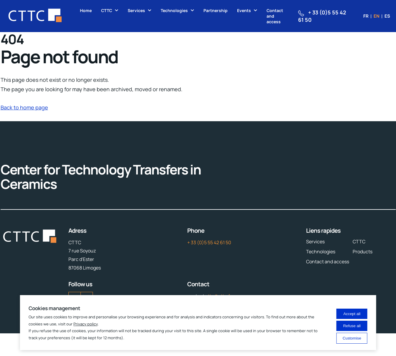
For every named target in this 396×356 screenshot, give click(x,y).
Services (136, 10)
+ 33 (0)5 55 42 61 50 (209, 242)
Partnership (215, 10)
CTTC (106, 10)
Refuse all (352, 326)
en (376, 16)
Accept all (351, 314)
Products (362, 251)
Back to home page (24, 107)
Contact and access (275, 16)
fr (366, 16)
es (387, 16)
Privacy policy (85, 324)
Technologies (174, 10)
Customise (352, 338)
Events (244, 10)
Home (86, 10)
